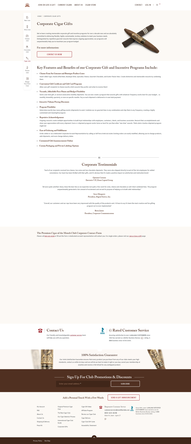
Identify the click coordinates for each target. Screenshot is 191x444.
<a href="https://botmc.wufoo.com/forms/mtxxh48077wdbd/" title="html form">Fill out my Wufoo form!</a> (99, 278)
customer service (76, 335)
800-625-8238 (49, 236)
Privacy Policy (37, 441)
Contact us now (54, 54)
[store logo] (27, 3)
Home (39, 16)
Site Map (47, 441)
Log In (148, 5)
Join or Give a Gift (135, 236)
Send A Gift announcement (123, 398)
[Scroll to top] (94, 437)
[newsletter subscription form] (83, 384)
